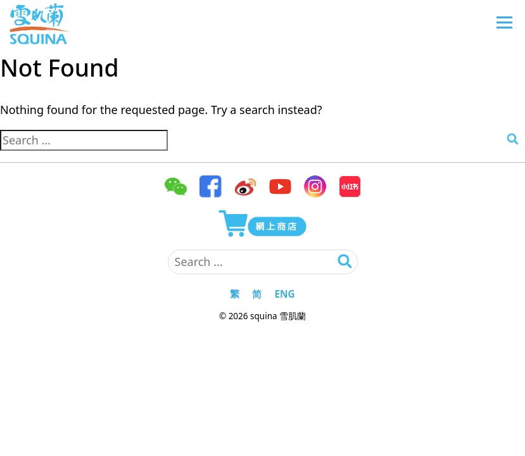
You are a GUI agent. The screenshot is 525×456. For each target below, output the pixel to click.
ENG (284, 294)
